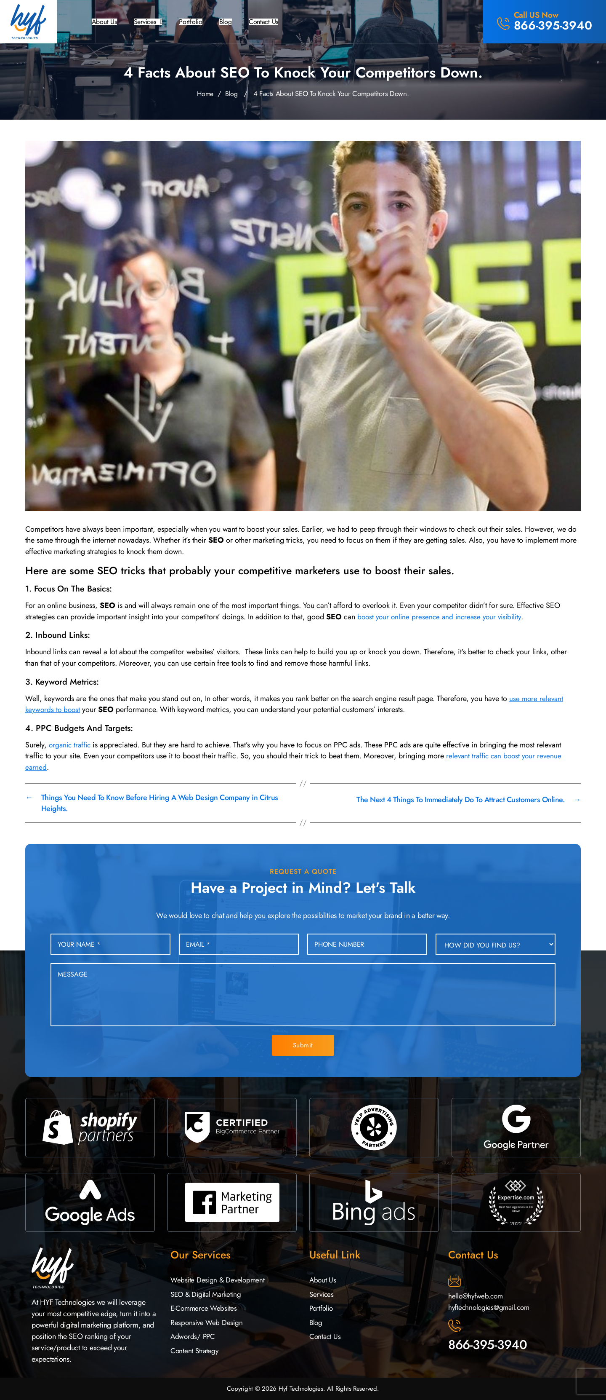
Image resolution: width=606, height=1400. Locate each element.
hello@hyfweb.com (476, 1295)
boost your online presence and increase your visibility (443, 616)
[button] (151, 22)
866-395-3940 (487, 1345)
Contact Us (274, 22)
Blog (234, 22)
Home (205, 93)
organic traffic (71, 744)
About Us (105, 22)
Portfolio (197, 22)
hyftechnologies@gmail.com (491, 1307)
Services (152, 22)
